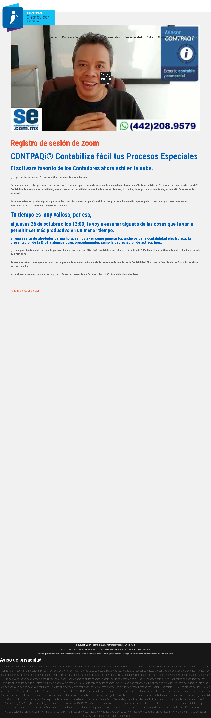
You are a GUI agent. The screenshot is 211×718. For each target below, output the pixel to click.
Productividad (133, 37)
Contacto (163, 37)
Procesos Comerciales (106, 37)
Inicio (53, 37)
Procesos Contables (74, 37)
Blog (177, 37)
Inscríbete (190, 37)
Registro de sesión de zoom (58, 143)
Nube (150, 37)
